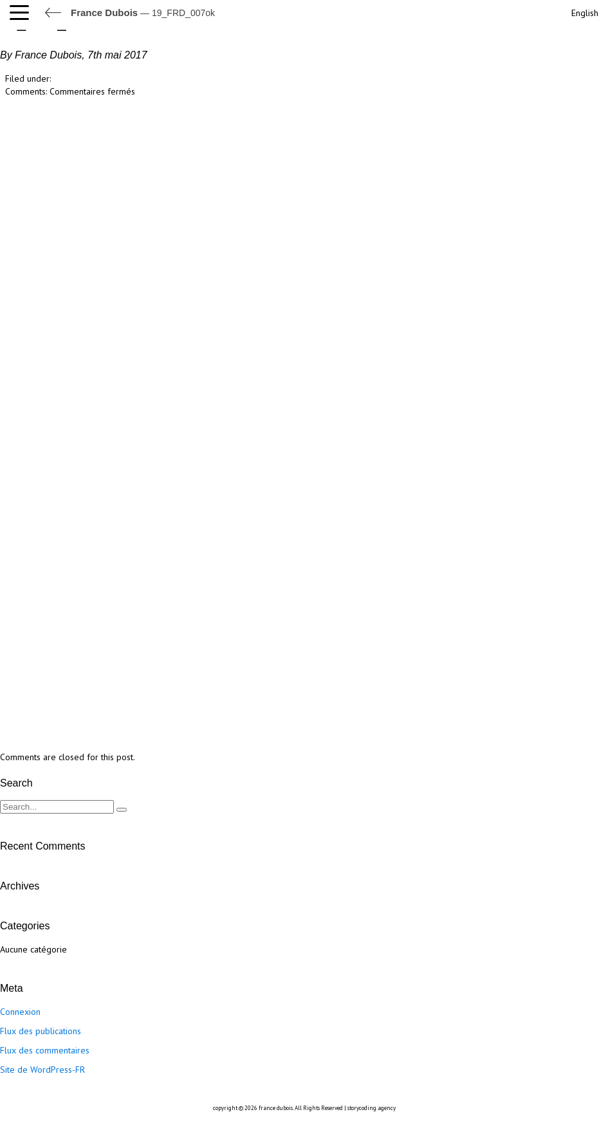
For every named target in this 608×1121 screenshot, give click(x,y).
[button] (22, 13)
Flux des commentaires (44, 1050)
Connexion (20, 1011)
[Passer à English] (583, 11)
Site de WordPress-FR (42, 1069)
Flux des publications (40, 1031)
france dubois (276, 1107)
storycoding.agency (371, 1107)
